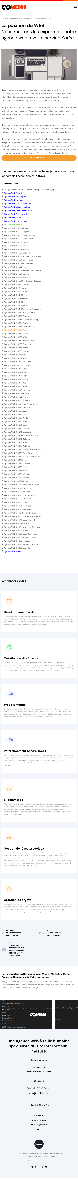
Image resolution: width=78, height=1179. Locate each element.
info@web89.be (39, 1093)
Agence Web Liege (12, 217)
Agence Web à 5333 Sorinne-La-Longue (22, 319)
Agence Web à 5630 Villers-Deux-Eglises (22, 516)
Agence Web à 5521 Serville (16, 411)
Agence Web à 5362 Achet (16, 358)
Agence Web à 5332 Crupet (16, 316)
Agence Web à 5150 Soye (15, 295)
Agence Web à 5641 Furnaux (16, 523)
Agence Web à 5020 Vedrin (16, 246)
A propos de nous (39, 1121)
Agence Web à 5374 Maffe (16, 376)
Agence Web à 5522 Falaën (16, 414)
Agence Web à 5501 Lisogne (16, 393)
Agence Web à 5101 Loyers (16, 288)
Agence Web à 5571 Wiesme (16, 478)
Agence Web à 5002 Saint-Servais (19, 235)
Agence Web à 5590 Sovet (16, 502)
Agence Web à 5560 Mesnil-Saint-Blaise (22, 456)
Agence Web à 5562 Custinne (17, 463)
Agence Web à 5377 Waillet (16, 383)
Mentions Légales (39, 1067)
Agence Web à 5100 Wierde (16, 284)
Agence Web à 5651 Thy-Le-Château (20, 537)
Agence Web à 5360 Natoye (16, 351)
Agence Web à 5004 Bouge (16, 242)
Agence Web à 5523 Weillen (16, 418)
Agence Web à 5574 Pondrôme (18, 488)
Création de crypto (17, 900)
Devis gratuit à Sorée (39, 158)
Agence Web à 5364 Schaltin (17, 365)
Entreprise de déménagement (39, 1162)
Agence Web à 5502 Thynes (16, 397)
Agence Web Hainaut (13, 551)
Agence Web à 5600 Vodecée (17, 506)
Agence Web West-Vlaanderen (18, 210)
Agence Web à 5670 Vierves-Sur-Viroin (21, 544)
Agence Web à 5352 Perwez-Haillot (19, 340)
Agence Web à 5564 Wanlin (16, 470)
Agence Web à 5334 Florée (16, 323)
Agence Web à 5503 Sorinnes (17, 400)
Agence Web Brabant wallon (16, 214)
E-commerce (13, 800)
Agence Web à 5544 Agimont (17, 446)
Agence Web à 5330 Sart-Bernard (19, 312)
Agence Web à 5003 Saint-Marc (18, 239)
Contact (39, 1131)
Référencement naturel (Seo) (25, 751)
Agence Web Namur (13, 225)
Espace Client (39, 1117)
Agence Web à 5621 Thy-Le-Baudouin (21, 513)
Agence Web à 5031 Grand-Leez (18, 263)
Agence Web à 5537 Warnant (17, 428)
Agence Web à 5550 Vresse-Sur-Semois (22, 449)
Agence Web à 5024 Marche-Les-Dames (22, 256)
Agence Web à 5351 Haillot (16, 337)
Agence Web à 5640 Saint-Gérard (19, 520)
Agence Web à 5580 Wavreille (17, 499)
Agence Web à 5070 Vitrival (16, 274)
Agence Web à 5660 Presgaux (17, 541)
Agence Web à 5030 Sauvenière (18, 260)
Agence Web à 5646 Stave (16, 530)
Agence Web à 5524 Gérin (15, 421)
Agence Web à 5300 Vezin (16, 305)
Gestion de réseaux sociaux (24, 849)
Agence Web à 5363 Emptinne (17, 362)
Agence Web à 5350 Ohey (16, 333)
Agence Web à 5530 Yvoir (15, 425)
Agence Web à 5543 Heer (15, 442)
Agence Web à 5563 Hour (15, 467)
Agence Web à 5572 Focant (16, 481)
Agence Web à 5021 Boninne (16, 249)
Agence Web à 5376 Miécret (16, 379)
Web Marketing (15, 705)
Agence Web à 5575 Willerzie (17, 492)
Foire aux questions (39, 1126)
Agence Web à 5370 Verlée (16, 369)
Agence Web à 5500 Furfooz (17, 390)
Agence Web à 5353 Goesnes (17, 344)
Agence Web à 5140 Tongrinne (17, 291)
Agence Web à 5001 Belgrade (17, 232)
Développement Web (19, 612)
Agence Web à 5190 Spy (15, 302)
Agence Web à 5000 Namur (16, 228)
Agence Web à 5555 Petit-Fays (18, 453)
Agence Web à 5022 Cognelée (17, 253)
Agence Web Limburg (13, 200)
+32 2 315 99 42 (39, 1105)
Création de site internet (22, 658)
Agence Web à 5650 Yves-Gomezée (20, 534)
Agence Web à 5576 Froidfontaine (19, 495)
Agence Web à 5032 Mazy (15, 267)
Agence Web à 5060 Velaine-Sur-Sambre (22, 270)
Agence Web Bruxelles (14, 193)
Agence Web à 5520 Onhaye (17, 407)
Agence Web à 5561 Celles (16, 460)
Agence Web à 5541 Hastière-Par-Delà (21, 435)
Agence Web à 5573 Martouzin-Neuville (21, 485)
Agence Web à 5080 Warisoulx (18, 277)
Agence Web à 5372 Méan (15, 372)
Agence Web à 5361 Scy (14, 355)
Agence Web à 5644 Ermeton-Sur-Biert (22, 527)
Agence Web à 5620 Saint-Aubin (18, 509)
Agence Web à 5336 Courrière (17, 326)
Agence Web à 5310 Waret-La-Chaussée (22, 309)
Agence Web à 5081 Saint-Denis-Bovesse (22, 281)
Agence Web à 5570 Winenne (17, 474)
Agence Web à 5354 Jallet (16, 348)
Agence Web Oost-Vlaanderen (17, 203)
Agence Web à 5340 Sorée (16, 330)
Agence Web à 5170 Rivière (16, 298)
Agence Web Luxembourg (15, 221)
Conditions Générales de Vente (39, 1072)
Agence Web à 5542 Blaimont (17, 439)
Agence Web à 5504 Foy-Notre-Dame (21, 404)
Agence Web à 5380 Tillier (15, 386)
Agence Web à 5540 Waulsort (17, 432)
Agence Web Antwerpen (15, 196)
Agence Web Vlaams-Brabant (17, 207)
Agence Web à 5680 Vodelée (17, 548)
